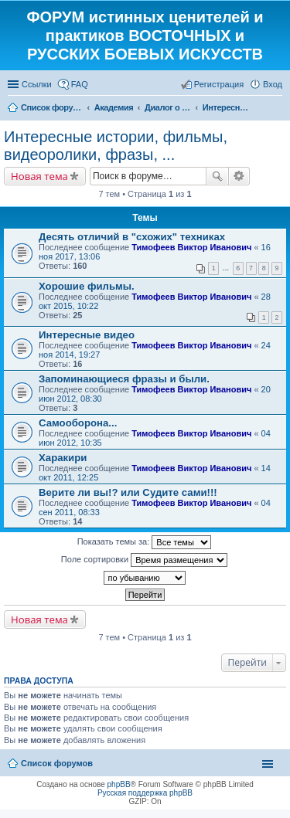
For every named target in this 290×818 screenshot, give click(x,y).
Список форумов (57, 763)
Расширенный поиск (239, 176)
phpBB (119, 784)
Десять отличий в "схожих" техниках (132, 237)
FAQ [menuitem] (79, 84)
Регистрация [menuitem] (219, 84)
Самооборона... (78, 423)
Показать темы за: (144, 542)
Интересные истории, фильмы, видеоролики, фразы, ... (115, 145)
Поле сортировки (144, 560)
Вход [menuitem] (272, 84)
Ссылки (37, 84)
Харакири (63, 457)
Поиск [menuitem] (277, 109)
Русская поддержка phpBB (145, 793)
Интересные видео (87, 335)
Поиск (217, 176)
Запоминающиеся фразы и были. (124, 379)
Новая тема (39, 176)
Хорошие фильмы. (87, 286)
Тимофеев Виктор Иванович (191, 247)
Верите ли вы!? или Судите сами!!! (128, 492)
